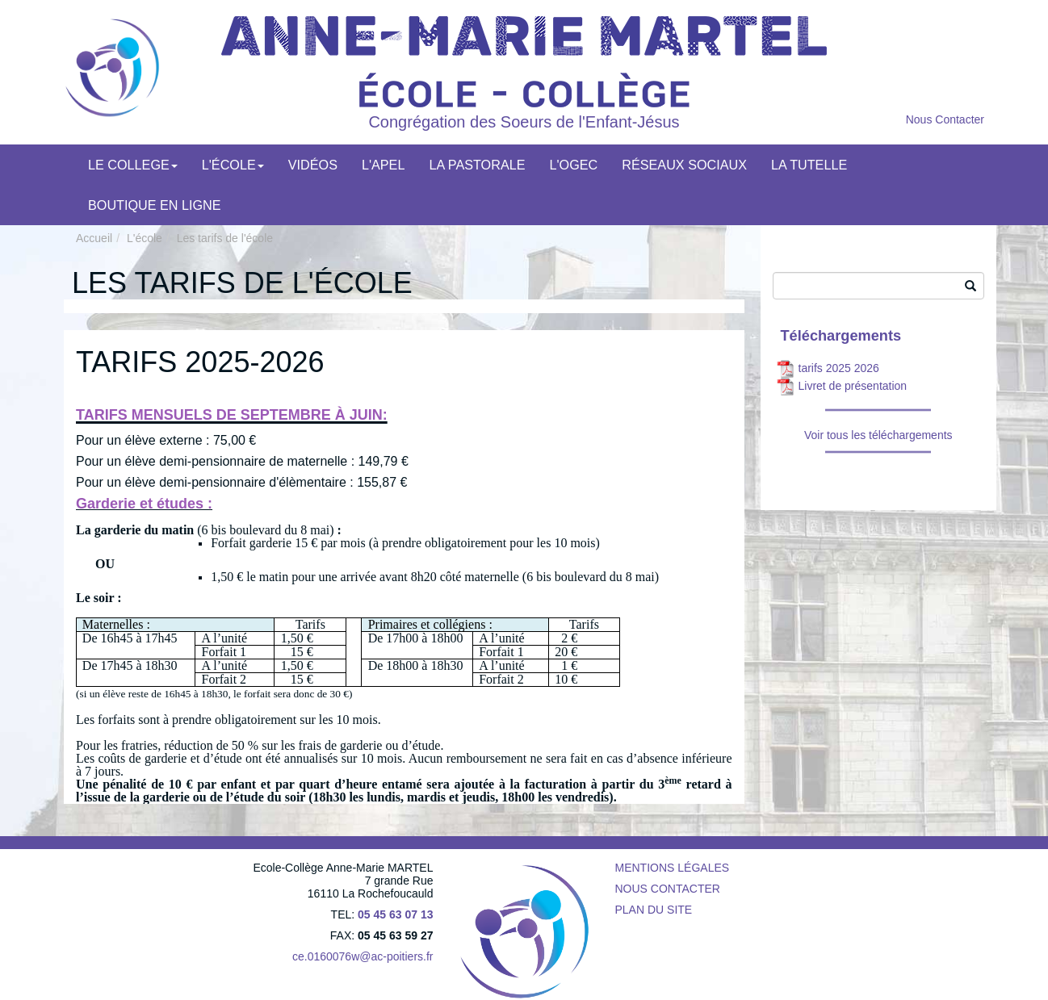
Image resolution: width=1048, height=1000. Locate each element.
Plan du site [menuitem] (654, 909)
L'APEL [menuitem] (383, 164)
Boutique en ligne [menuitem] (154, 205)
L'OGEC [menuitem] (574, 164)
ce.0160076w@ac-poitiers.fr (363, 956)
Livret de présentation (853, 385)
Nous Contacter (945, 119)
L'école (233, 164)
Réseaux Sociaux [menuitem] (684, 164)
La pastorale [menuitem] (477, 164)
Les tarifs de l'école (225, 238)
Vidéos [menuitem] (312, 164)
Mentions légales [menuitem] (672, 867)
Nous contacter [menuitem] (667, 888)
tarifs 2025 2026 (839, 368)
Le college (133, 164)
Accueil (94, 238)
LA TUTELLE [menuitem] (809, 164)
